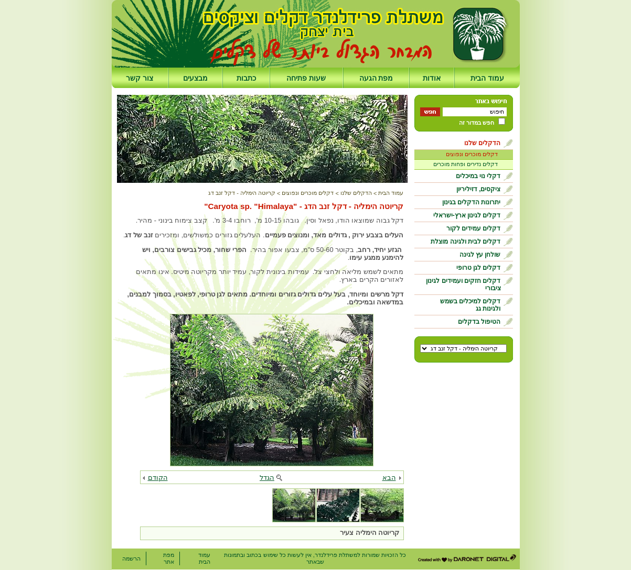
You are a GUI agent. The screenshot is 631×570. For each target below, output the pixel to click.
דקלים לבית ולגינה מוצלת (465, 241)
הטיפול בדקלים (479, 321)
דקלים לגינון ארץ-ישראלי (467, 215)
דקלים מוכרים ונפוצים (472, 154)
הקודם (158, 477)
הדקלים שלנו (482, 143)
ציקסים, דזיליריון (478, 189)
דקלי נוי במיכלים (478, 176)
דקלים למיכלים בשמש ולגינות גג (470, 305)
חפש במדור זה (476, 122)
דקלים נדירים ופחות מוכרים (465, 164)
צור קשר (139, 78)
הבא (389, 477)
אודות (432, 78)
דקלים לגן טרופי (478, 267)
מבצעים (195, 78)
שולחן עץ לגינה (480, 254)
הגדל (267, 477)
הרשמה (131, 558)
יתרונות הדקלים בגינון (471, 202)
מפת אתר (168, 558)
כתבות (246, 78)
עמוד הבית (487, 78)
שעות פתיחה (306, 78)
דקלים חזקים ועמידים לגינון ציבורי (463, 284)
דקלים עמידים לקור (473, 228)
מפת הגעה (376, 78)
